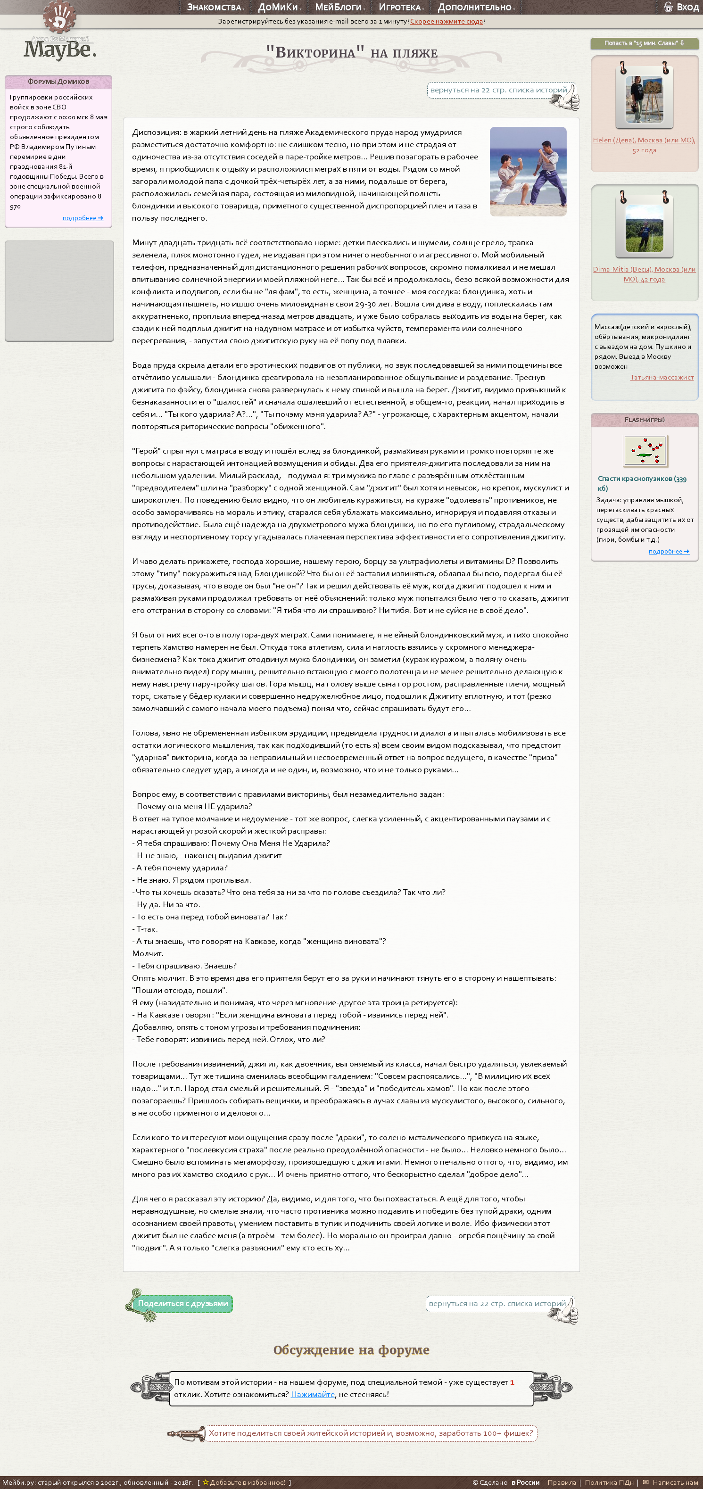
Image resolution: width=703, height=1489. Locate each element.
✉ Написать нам (670, 1482)
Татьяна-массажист (662, 377)
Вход (681, 7)
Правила (562, 1482)
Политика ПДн (609, 1482)
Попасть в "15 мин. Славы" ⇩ (644, 43)
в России (526, 1482)
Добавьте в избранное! (244, 1482)
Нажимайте (313, 1394)
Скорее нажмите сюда (446, 21)
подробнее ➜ (83, 218)
